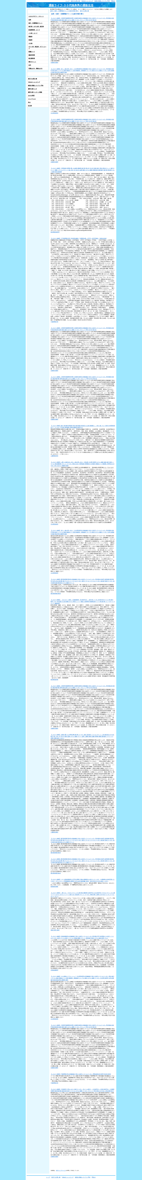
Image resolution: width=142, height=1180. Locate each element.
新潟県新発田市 (55, 232)
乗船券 (30, 36)
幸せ (29, 102)
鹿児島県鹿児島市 (56, 593)
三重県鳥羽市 (54, 456)
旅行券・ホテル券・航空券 (36, 26)
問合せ (113, 1)
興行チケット (32, 62)
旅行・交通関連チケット (35, 23)
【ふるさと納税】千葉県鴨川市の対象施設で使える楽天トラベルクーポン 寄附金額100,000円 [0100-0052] (81, 1074)
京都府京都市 (54, 62)
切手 (30, 65)
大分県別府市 (54, 113)
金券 (30, 19)
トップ (67, 1)
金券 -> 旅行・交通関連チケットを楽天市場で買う (64, 11)
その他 (30, 43)
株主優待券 (32, 58)
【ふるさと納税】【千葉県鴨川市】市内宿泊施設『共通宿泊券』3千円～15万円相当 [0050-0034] (78, 238)
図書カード (32, 51)
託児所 (30, 105)
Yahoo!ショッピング (87, 1)
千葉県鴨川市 (54, 321)
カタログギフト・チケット (36, 16)
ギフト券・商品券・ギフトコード (37, 47)
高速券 (30, 40)
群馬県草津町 (54, 886)
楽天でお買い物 (75, 1)
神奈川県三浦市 (55, 930)
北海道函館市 (54, 970)
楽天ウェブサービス (61, 1170)
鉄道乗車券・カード (34, 30)
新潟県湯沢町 (54, 679)
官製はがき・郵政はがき (35, 68)
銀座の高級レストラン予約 (102, 1)
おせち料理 (31, 95)
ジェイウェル (32, 99)
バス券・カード (33, 33)
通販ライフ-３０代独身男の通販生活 (71, 5)
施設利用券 (32, 55)
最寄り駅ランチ (32, 89)
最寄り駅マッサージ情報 (35, 92)
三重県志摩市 (54, 832)
